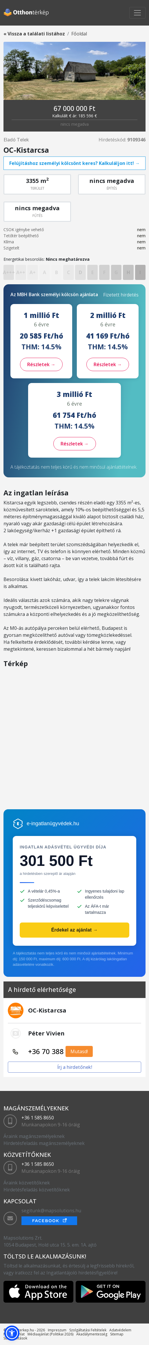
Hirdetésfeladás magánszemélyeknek (44, 1143)
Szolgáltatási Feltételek (87, 1330)
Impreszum (57, 1330)
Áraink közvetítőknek (26, 1182)
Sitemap (116, 1334)
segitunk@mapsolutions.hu (51, 1210)
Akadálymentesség (91, 1334)
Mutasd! (79, 1051)
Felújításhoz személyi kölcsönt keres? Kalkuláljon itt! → (74, 163)
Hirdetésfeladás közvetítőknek (36, 1189)
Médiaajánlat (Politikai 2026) (50, 1334)
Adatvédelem (120, 1330)
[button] (12, 1333)
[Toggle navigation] (137, 13)
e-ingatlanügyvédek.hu (53, 823)
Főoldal (79, 33)
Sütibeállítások (15, 1338)
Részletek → (41, 364)
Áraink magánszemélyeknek (34, 1136)
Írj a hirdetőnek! (74, 1067)
